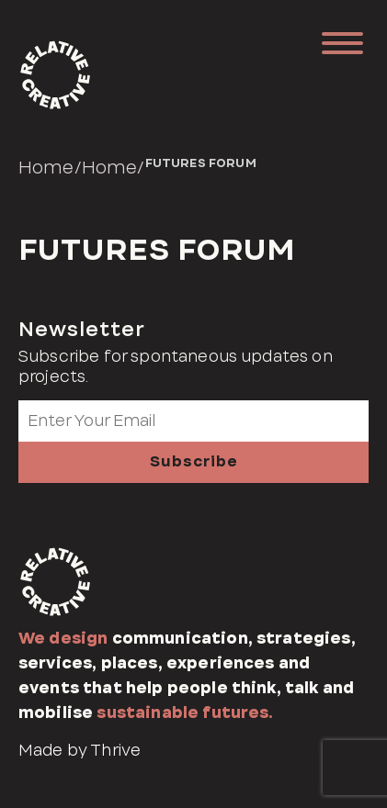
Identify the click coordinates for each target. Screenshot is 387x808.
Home (46, 167)
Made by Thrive (79, 750)
